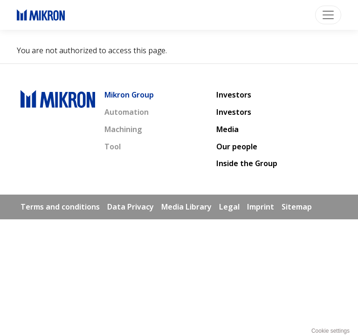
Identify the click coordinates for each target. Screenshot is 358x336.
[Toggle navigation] (328, 15)
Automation (126, 112)
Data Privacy (130, 207)
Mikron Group (129, 95)
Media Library (186, 207)
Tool (112, 146)
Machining (123, 129)
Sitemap (297, 207)
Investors (233, 95)
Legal (229, 207)
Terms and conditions (60, 207)
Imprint (260, 207)
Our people (236, 146)
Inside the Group (246, 163)
